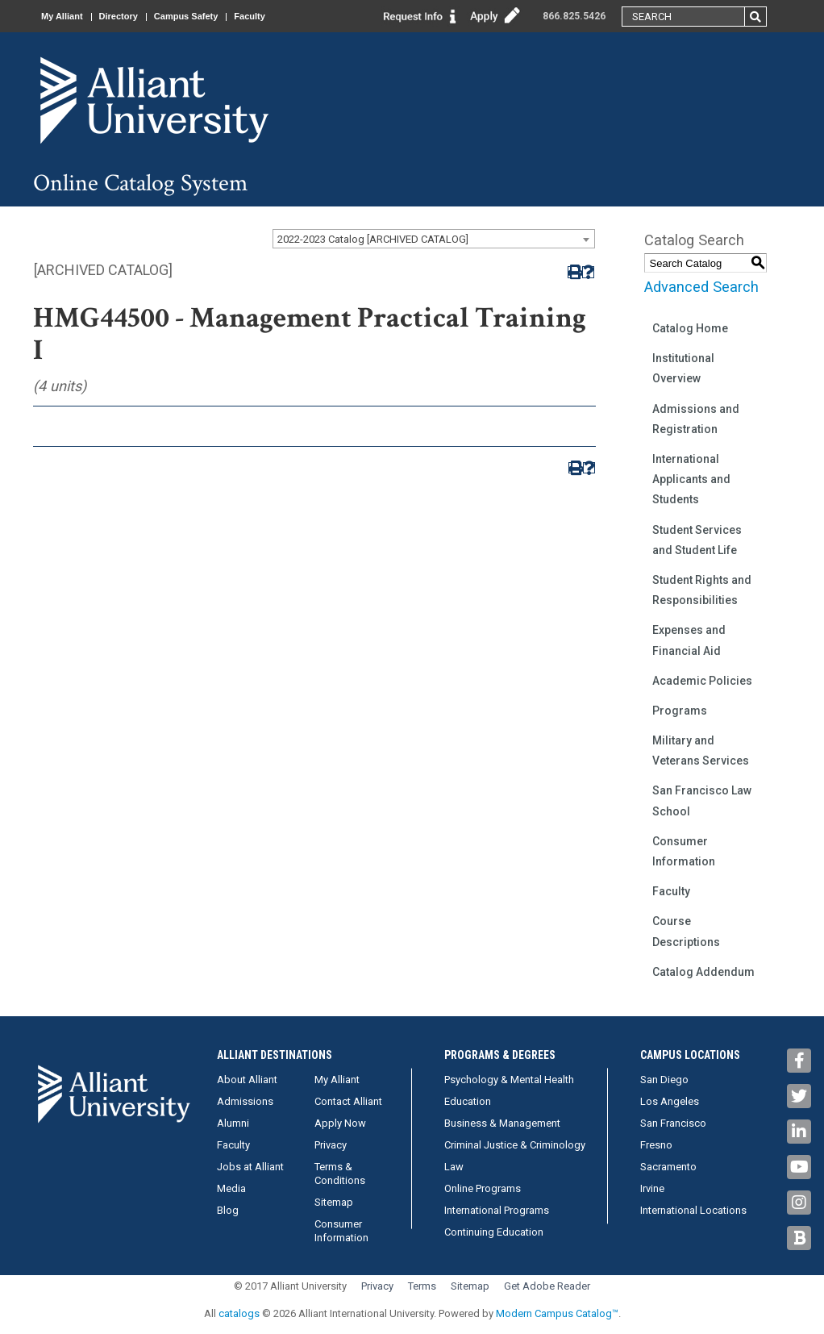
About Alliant (247, 1079)
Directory (118, 16)
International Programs (496, 1210)
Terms (422, 1286)
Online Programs (482, 1188)
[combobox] (434, 238)
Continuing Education (493, 1232)
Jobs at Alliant (250, 1167)
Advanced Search (701, 286)
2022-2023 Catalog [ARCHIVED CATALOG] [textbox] (372, 239)
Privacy (330, 1145)
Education (467, 1101)
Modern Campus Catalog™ (557, 1313)
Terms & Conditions (339, 1173)
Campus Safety (186, 16)
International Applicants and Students (691, 479)
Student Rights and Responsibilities (701, 590)
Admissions (245, 1101)
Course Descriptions (686, 931)
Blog (228, 1210)
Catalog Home (690, 328)
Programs (679, 710)
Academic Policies (702, 680)
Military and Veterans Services (700, 750)
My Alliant (62, 16)
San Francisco (673, 1123)
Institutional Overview (683, 368)
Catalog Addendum (703, 971)
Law (454, 1167)
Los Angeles (669, 1101)
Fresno (656, 1145)
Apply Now (340, 1123)
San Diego (664, 1079)
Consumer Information (683, 851)
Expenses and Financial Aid (689, 640)
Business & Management (502, 1123)
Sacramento (668, 1167)
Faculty (249, 16)
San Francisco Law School (701, 800)
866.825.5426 (574, 16)
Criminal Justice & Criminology (514, 1145)
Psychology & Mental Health (509, 1079)
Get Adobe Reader (547, 1286)
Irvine (652, 1188)
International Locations (693, 1210)
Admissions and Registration (695, 419)
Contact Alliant (348, 1101)
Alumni (233, 1123)
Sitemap (333, 1202)
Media (231, 1188)
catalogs (239, 1313)
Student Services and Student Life (697, 540)
